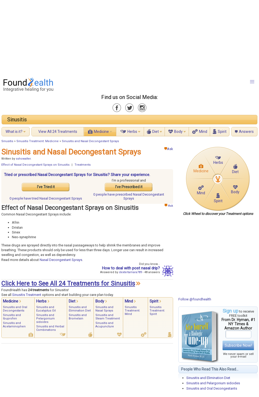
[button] (252, 82)
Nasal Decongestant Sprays (61, 260)
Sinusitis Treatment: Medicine (37, 141)
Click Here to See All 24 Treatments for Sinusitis (68, 283)
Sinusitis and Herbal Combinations (50, 328)
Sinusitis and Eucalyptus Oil (46, 308)
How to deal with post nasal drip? (131, 268)
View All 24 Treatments (57, 131)
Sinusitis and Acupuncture (104, 324)
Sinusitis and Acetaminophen (14, 324)
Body (178, 131)
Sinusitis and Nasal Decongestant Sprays (90, 141)
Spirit (222, 131)
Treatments (83, 164)
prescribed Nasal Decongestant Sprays (128, 196)
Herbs (132, 131)
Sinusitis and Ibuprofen (12, 316)
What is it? (14, 131)
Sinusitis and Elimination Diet (208, 378)
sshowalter (23, 158)
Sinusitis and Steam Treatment (107, 316)
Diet (155, 131)
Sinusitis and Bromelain (78, 316)
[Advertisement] (96, 37)
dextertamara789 (130, 272)
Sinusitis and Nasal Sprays (104, 308)
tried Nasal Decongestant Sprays (46, 198)
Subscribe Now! (238, 345)
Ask (168, 149)
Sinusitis (17, 119)
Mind (203, 131)
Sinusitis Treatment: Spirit (157, 310)
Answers (246, 131)
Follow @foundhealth (194, 299)
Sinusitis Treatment (26, 295)
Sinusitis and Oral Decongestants (211, 388)
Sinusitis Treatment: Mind (132, 310)
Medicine (101, 131)
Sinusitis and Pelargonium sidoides (213, 383)
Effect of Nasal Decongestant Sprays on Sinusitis (35, 164)
